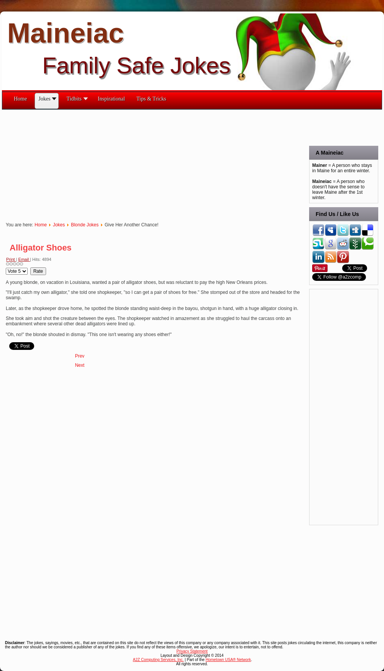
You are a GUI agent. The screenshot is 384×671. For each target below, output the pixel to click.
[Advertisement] (132, 163)
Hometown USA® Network (228, 660)
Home (41, 225)
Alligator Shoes (40, 247)
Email (24, 259)
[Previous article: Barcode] (79, 356)
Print (11, 259)
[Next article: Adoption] (79, 365)
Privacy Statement (191, 651)
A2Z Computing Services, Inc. (158, 660)
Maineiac (65, 33)
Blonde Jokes (85, 225)
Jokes (59, 225)
